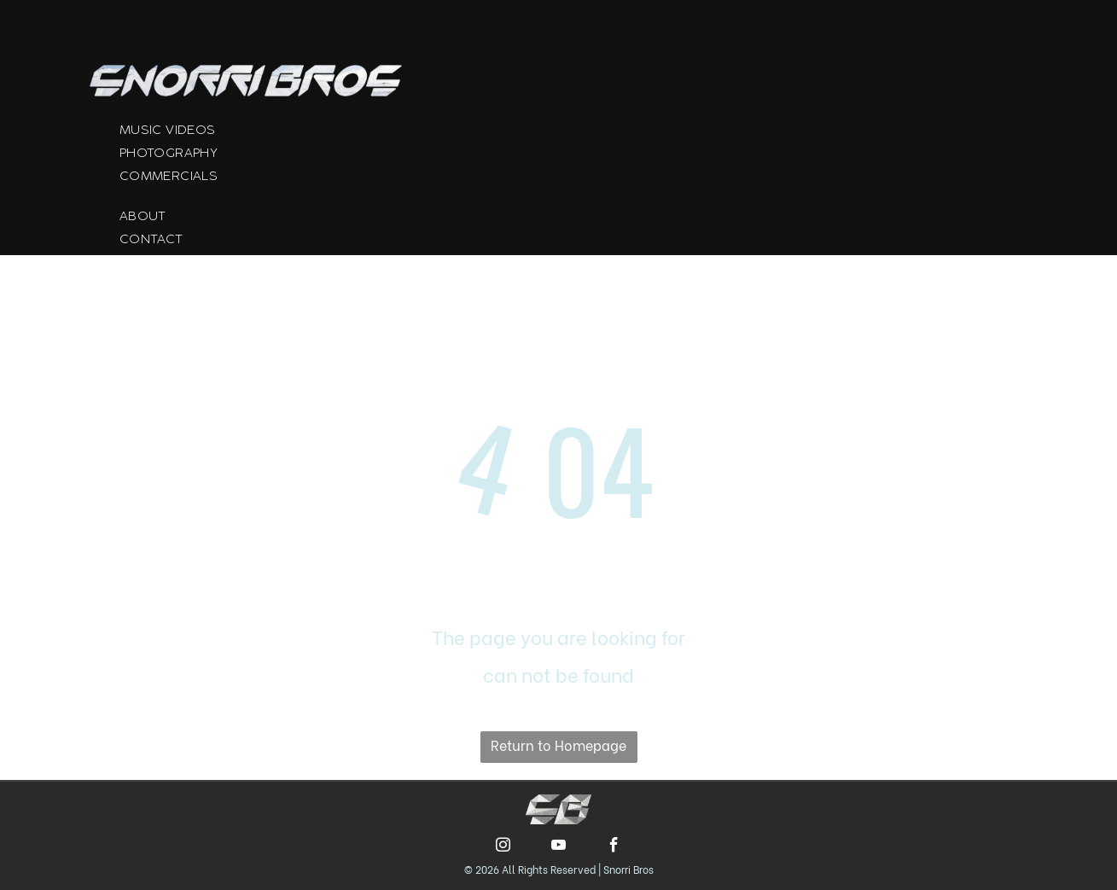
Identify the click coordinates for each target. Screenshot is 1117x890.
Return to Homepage (558, 744)
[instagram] (503, 847)
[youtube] (558, 847)
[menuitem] (270, 134)
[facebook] (614, 847)
